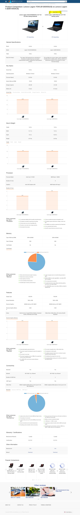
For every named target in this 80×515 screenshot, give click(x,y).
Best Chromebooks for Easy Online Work (62, 491)
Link (30, 448)
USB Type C (24, 389)
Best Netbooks (44, 497)
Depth (15, 142)
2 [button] (34, 480)
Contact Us (20, 505)
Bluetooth (8, 389)
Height (7, 142)
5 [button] (40, 480)
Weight (19, 142)
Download (30, 452)
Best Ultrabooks (29, 497)
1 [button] (33, 480)
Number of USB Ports (16, 389)
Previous (6, 469)
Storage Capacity (36, 92)
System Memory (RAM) (26, 92)
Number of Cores (10, 188)
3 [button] (36, 480)
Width (11, 142)
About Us (7, 505)
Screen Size (8, 92)
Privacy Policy (33, 505)
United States (68, 512)
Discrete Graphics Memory (12, 318)
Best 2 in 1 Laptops (15, 497)
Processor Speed (16, 92)
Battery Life (43, 92)
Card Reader (9, 248)
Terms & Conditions (46, 505)
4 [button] (38, 480)
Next (67, 469)
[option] (16, 470)
